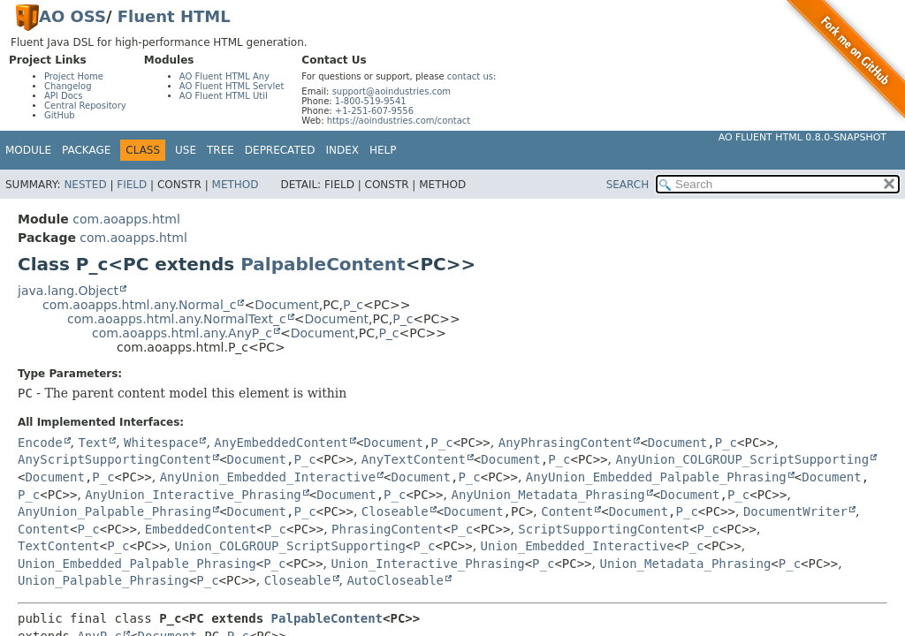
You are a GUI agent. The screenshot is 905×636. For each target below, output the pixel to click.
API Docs (63, 96)
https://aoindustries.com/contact (399, 120)
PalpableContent (322, 264)
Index (343, 150)
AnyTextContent (413, 459)
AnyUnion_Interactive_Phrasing (192, 495)
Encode (40, 442)
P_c (353, 305)
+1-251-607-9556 (374, 111)
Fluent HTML (174, 16)
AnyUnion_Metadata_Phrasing (547, 495)
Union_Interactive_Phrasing (428, 563)
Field (132, 184)
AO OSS (72, 16)
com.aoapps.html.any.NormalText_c (176, 319)
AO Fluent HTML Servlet (232, 86)
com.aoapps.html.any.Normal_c (139, 305)
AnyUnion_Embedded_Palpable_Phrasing (656, 477)
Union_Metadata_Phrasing (685, 563)
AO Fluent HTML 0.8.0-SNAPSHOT (802, 137)
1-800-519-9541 (371, 101)
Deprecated (280, 150)
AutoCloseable (395, 580)
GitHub (59, 115)
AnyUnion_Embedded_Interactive (268, 477)
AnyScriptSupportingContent (114, 459)
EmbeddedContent (200, 529)
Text (93, 442)
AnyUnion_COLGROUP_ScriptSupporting (743, 459)
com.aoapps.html (125, 219)
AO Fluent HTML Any (224, 76)
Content (567, 511)
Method (235, 184)
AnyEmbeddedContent (281, 442)
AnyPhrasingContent (565, 442)
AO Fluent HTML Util (223, 96)
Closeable (395, 511)
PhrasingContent (387, 529)
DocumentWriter (795, 511)
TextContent (59, 546)
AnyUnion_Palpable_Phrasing (114, 511)
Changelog (68, 86)
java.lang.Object (68, 291)
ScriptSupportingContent (603, 529)
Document (287, 305)
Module (28, 150)
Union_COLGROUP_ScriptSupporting (290, 546)
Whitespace (161, 442)
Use (185, 150)
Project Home (73, 76)
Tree (220, 150)
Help (383, 150)
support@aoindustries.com (391, 91)
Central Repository (85, 105)
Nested (85, 184)
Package (86, 150)
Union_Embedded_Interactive (577, 546)
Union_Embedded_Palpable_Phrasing (137, 563)
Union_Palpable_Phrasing (103, 580)
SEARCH (628, 184)
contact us (470, 76)
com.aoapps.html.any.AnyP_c (182, 333)
